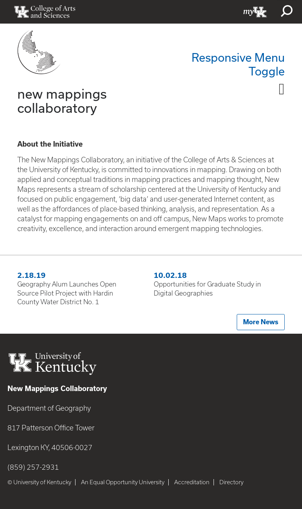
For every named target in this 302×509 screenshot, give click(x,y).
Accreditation (192, 482)
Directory (231, 482)
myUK (255, 12)
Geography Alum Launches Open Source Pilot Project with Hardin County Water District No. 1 (66, 293)
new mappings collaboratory (62, 100)
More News (260, 321)
